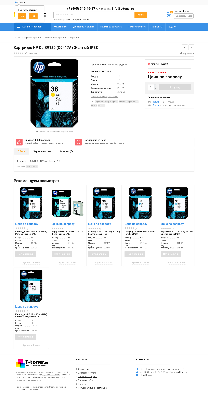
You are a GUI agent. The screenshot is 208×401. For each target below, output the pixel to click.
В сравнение (186, 53)
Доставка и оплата (83, 26)
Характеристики (42, 151)
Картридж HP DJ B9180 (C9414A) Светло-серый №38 (104, 233)
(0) (21, 228)
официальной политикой (50, 375)
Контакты (157, 26)
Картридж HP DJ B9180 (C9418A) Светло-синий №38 (177, 233)
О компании (60, 26)
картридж (99, 102)
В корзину (174, 87)
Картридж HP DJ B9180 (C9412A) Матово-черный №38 (31, 233)
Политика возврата (111, 26)
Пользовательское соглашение (93, 388)
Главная (17, 38)
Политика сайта (137, 26)
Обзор (21, 151)
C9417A (101, 106)
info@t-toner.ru (123, 8)
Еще (170, 26)
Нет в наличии (26, 254)
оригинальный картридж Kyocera (76, 20)
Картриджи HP (76, 38)
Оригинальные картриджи (55, 38)
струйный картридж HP (128, 102)
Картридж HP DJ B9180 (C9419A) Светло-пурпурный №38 (31, 315)
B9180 (93, 106)
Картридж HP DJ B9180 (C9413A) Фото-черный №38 (67, 233)
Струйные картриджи (32, 38)
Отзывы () (66, 151)
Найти (141, 14)
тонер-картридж (111, 102)
